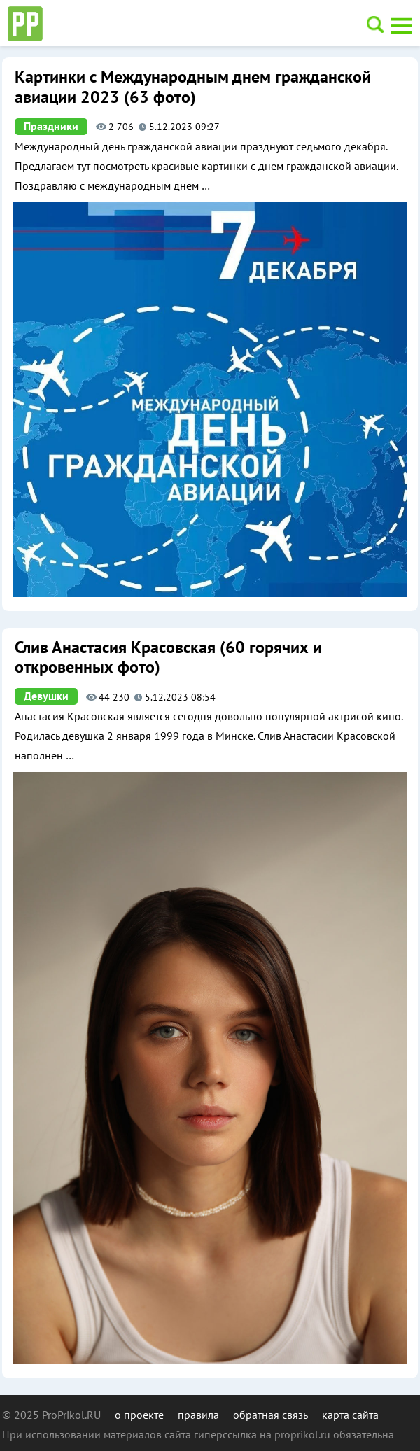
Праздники (51, 126)
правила (198, 1415)
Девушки (46, 696)
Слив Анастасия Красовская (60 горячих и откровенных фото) (168, 658)
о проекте (139, 1415)
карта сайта (350, 1415)
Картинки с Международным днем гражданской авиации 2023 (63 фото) (193, 87)
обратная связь (270, 1415)
